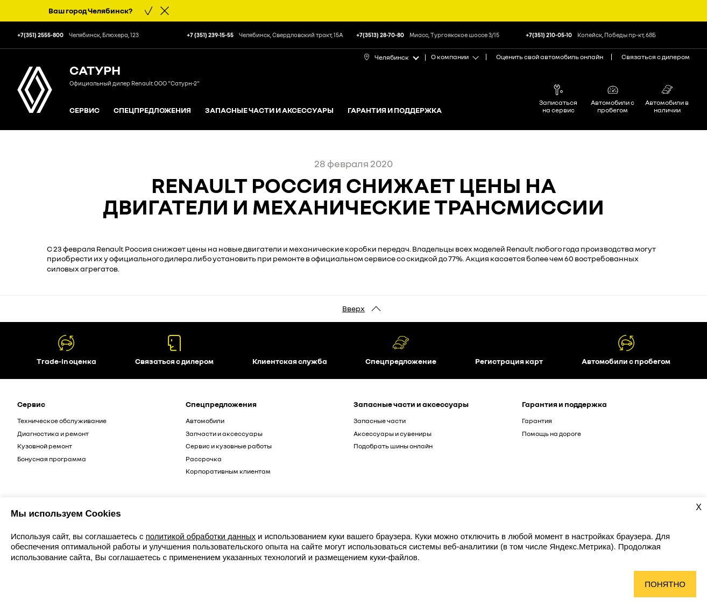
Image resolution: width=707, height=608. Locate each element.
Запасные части (380, 421)
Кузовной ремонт (44, 446)
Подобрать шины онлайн (393, 446)
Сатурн (95, 69)
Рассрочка (204, 459)
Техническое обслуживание (62, 421)
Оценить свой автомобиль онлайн (549, 57)
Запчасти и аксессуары (224, 434)
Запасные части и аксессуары (269, 110)
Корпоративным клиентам (228, 471)
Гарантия (537, 421)
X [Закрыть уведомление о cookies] (699, 507)
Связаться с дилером (655, 57)
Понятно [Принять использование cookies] (665, 584)
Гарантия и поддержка (395, 110)
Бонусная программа (51, 459)
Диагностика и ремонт (53, 434)
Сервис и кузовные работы (229, 446)
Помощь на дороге (551, 434)
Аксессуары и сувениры (393, 434)
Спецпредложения (152, 110)
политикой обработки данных (201, 536)
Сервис (84, 110)
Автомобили (205, 421)
